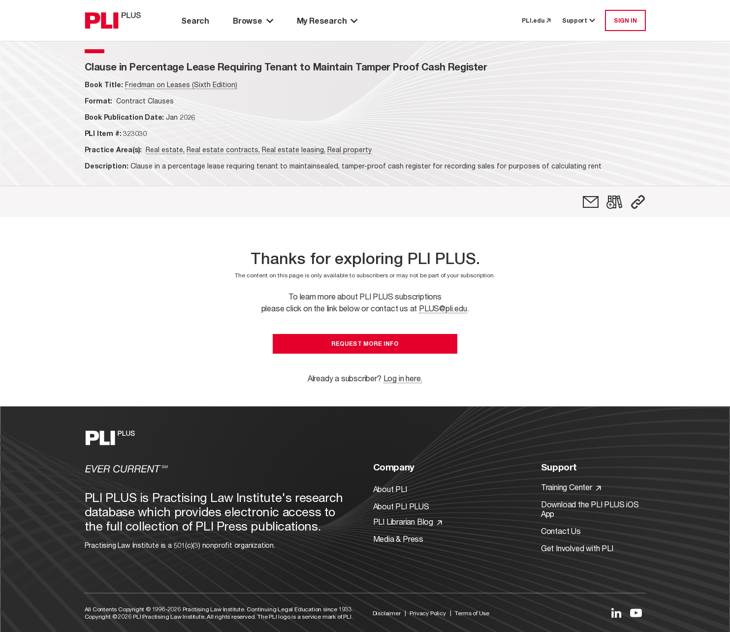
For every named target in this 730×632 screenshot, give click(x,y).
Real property (349, 149)
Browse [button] (253, 20)
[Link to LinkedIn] (616, 613)
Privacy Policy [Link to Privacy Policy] (427, 613)
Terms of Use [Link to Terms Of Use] (472, 613)
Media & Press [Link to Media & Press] (398, 538)
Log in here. (403, 378)
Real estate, (165, 149)
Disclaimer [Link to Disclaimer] (387, 613)
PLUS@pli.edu (443, 308)
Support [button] (579, 20)
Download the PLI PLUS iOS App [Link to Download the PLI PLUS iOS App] (590, 508)
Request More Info (365, 343)
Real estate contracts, (223, 149)
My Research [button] (327, 20)
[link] (591, 202)
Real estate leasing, (293, 149)
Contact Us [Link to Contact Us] (561, 530)
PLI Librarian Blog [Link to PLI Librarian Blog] (407, 521)
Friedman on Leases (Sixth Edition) (181, 84)
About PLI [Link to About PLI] (390, 489)
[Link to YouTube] (636, 613)
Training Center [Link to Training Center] (571, 487)
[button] (638, 202)
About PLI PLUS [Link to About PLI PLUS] (401, 506)
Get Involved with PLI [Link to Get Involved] (577, 548)
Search (195, 20)
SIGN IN (625, 20)
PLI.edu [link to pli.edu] (536, 20)
